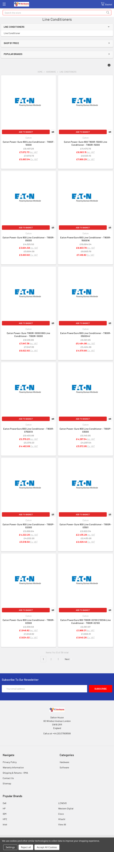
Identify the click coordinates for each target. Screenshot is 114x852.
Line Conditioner (12, 33)
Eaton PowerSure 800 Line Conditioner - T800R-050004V (85, 334)
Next (69, 659)
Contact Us (8, 778)
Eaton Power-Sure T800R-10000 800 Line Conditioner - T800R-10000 (28, 334)
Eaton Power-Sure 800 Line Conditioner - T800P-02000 (28, 526)
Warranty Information (13, 767)
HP (4, 808)
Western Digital (65, 808)
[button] (109, 65)
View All (62, 824)
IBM (4, 813)
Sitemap (7, 783)
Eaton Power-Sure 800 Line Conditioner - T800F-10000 (28, 143)
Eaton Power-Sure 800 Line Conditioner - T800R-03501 (85, 526)
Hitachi (61, 819)
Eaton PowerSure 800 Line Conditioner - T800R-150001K (85, 239)
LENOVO (62, 803)
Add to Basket (26, 132)
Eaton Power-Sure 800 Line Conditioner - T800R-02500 (28, 621)
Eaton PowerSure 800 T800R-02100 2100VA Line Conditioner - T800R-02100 (85, 621)
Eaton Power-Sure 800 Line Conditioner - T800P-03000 (85, 430)
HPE (5, 819)
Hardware (64, 762)
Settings (10, 847)
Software (64, 767)
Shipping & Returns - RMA (15, 772)
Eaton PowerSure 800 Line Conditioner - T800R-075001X (28, 430)
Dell (4, 803)
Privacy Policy (10, 762)
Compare (53, 132)
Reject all (26, 847)
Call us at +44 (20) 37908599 (57, 733)
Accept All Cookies (47, 847)
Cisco (61, 813)
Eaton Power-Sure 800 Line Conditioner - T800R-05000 (28, 239)
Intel (5, 824)
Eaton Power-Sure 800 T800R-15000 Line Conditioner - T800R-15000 (85, 143)
